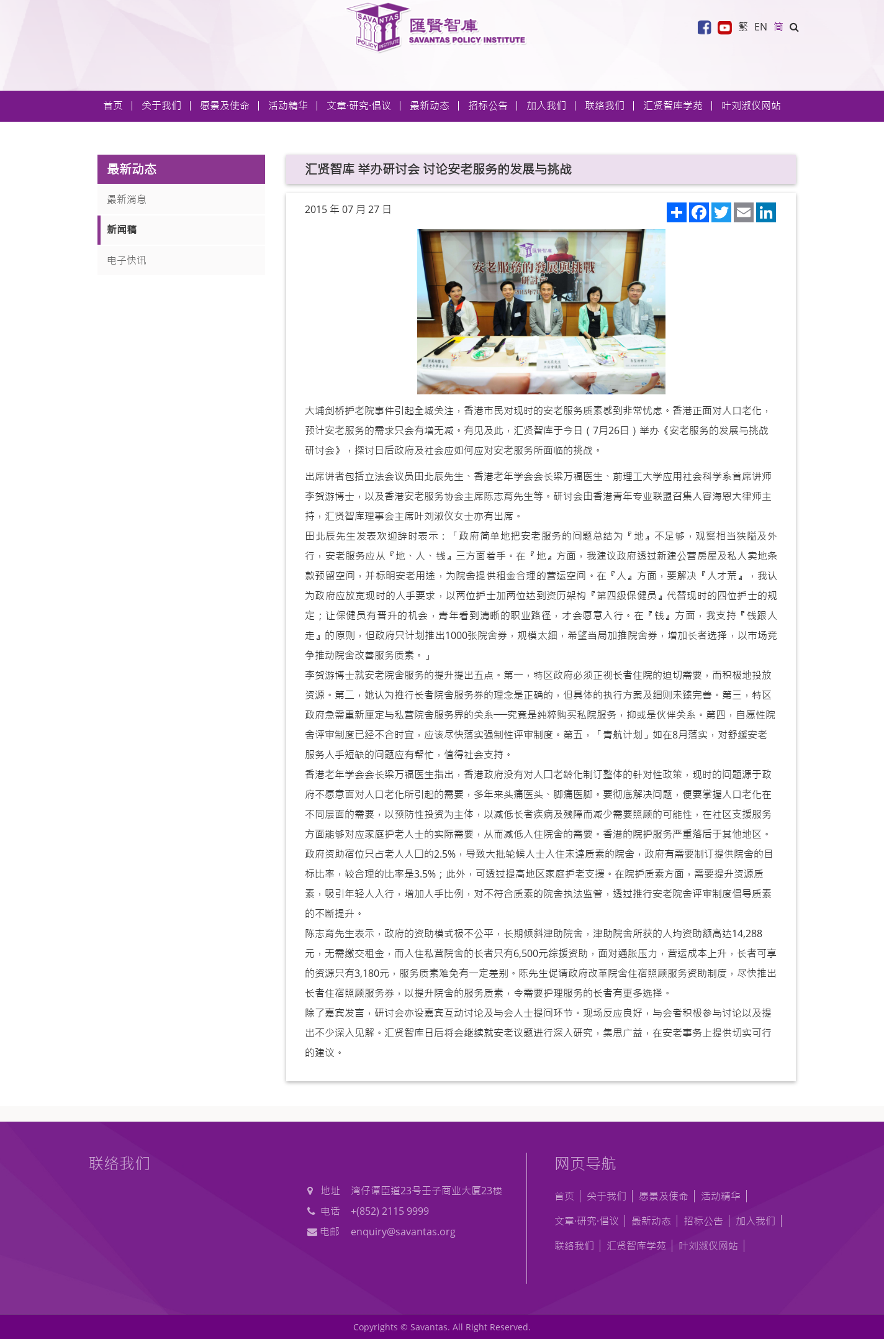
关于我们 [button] (161, 105)
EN (760, 27)
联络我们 (605, 105)
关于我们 (606, 1196)
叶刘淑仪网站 (751, 105)
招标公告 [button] (488, 105)
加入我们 (755, 1221)
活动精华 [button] (288, 105)
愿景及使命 (225, 105)
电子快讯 (127, 260)
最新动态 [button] (429, 105)
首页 (113, 105)
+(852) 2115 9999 (390, 1211)
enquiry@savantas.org (403, 1231)
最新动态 (651, 1221)
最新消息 (127, 199)
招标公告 (703, 1221)
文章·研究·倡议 (586, 1221)
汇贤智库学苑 (673, 105)
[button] (794, 27)
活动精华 (721, 1196)
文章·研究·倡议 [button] (359, 105)
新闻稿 (122, 230)
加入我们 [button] (546, 105)
